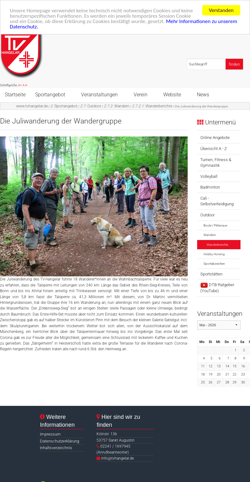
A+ (20, 85)
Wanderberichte (152, 106)
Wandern (116, 106)
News (203, 94)
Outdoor (90, 106)
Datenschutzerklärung (59, 441)
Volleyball (208, 176)
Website (172, 94)
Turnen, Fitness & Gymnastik (215, 162)
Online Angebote (215, 137)
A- (26, 85)
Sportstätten (211, 274)
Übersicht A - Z (213, 148)
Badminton (210, 187)
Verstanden (221, 10)
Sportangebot (50, 94)
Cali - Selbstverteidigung (217, 201)
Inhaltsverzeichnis (56, 447)
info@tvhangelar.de (117, 458)
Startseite (15, 94)
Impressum (50, 434)
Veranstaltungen (99, 94)
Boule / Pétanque (215, 225)
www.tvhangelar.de (32, 106)
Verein (140, 94)
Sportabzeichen (214, 264)
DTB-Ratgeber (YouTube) (217, 287)
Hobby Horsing (214, 254)
